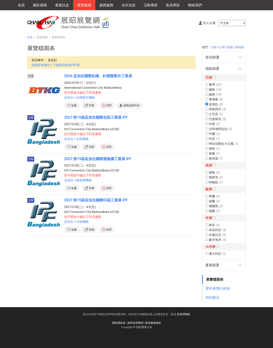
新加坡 (214, 158)
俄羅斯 (214, 206)
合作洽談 (128, 5)
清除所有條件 (41, 65)
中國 (212, 134)
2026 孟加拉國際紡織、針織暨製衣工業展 (98, 76)
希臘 (212, 196)
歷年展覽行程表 (218, 288)
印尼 (212, 139)
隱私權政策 (118, 322)
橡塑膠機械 (84, 180)
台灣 (222, 47)
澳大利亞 (215, 254)
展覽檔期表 (214, 279)
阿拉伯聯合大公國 (221, 144)
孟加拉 (214, 104)
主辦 (213, 47)
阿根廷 (214, 182)
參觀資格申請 (132, 105)
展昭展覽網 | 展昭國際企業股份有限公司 (70, 22)
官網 (91, 105)
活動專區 (151, 5)
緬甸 (213, 94)
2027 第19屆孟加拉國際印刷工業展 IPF (95, 200)
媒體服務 (106, 5)
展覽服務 (84, 5)
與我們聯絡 (183, 314)
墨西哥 (214, 177)
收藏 (74, 105)
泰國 (212, 153)
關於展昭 (40, 5)
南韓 (212, 148)
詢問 (108, 105)
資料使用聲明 (135, 322)
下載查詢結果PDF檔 (66, 65)
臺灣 (213, 84)
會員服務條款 (153, 322)
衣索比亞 (215, 235)
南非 (212, 225)
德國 (212, 211)
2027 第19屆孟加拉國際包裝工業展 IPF (95, 117)
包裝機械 (82, 139)
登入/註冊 (209, 23)
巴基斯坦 (215, 119)
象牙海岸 (215, 240)
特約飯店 (213, 297)
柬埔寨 (239, 47)
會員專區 (173, 5)
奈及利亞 (215, 230)
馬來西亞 (215, 109)
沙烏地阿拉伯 (218, 129)
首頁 (21, 5)
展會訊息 (62, 5)
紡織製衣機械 (85, 97)
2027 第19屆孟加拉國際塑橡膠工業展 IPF (97, 159)
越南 (230, 47)
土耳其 (214, 114)
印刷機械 (82, 222)
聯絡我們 (195, 5)
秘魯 (212, 172)
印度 (212, 124)
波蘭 (212, 201)
